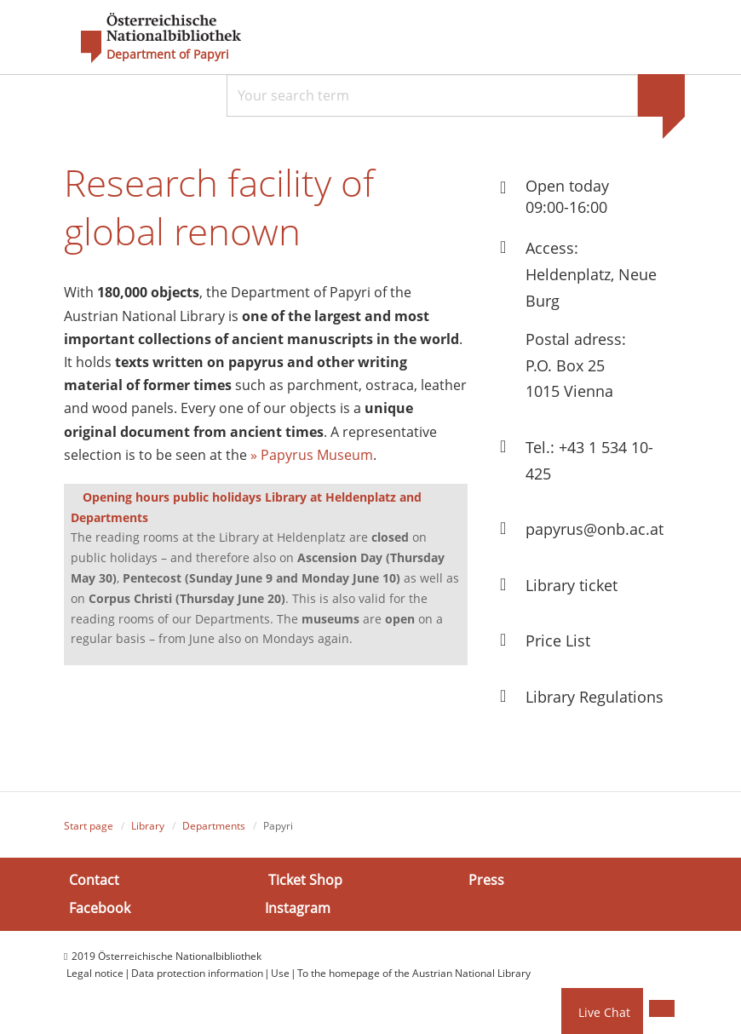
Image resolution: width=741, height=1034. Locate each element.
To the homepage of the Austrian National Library (414, 973)
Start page (88, 826)
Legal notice (95, 973)
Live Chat (604, 1012)
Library (147, 826)
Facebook (99, 908)
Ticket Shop (305, 879)
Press (486, 879)
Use (280, 973)
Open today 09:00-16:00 (567, 196)
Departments (213, 826)
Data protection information (197, 973)
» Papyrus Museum (311, 456)
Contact (94, 879)
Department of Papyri (167, 54)
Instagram (297, 908)
